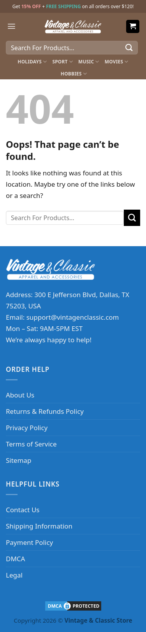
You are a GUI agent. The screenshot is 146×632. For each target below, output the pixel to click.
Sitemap (18, 460)
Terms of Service (31, 443)
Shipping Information (39, 526)
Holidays (32, 61)
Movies (116, 61)
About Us (20, 394)
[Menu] (11, 26)
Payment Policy (29, 542)
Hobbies (74, 73)
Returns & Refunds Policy (45, 411)
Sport (62, 61)
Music (88, 61)
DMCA (15, 558)
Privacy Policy (26, 427)
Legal (14, 575)
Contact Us (23, 509)
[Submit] (129, 47)
